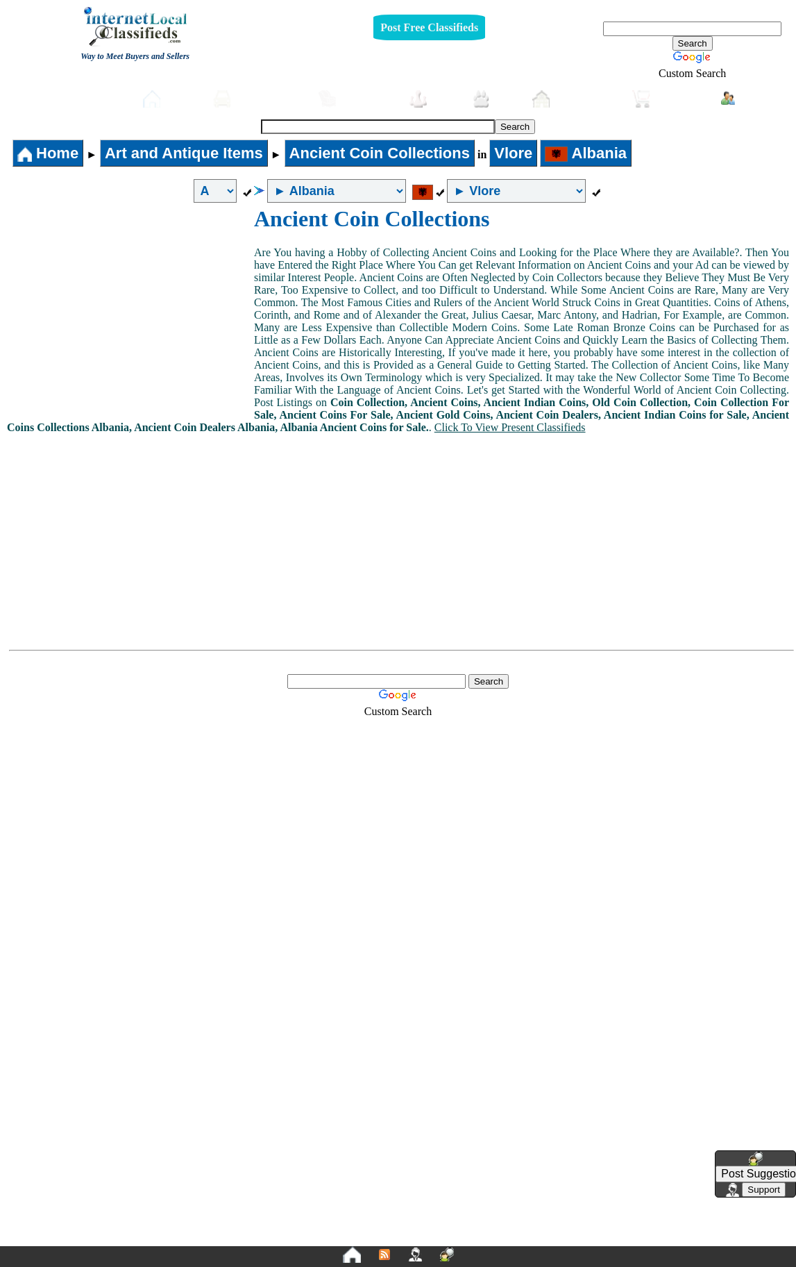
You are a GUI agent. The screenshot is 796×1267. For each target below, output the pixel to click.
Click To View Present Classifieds (510, 427)
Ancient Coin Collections (379, 153)
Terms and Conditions (430, 1237)
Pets (495, 99)
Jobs (433, 99)
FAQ (506, 1237)
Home (171, 99)
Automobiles (259, 99)
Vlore (513, 153)
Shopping (669, 99)
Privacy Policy (313, 1237)
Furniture (357, 99)
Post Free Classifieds (429, 27)
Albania (586, 153)
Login (747, 98)
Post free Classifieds (76, 97)
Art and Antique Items (184, 153)
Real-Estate (575, 99)
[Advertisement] (130, 310)
